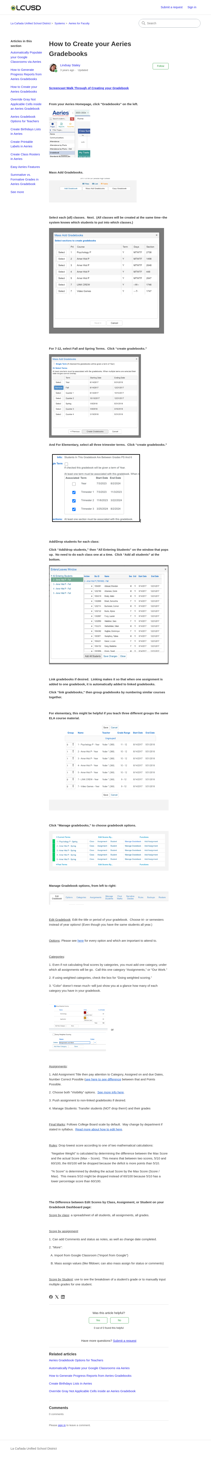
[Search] (169, 23)
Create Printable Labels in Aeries (22, 144)
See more (17, 192)
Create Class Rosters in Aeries (25, 156)
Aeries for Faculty (79, 23)
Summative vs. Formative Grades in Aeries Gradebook (25, 179)
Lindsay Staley (70, 65)
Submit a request (172, 7)
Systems (60, 23)
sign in (62, 1425)
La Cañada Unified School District (30, 23)
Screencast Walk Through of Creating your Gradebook (89, 88)
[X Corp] (57, 1297)
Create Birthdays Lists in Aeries (26, 131)
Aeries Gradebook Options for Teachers (25, 119)
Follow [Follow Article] (160, 66)
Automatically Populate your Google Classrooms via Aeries (26, 57)
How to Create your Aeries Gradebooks (24, 89)
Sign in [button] (192, 7)
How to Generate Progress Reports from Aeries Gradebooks (26, 74)
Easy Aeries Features (25, 167)
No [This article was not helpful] (119, 1320)
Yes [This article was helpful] (98, 1320)
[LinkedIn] (63, 1297)
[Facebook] (51, 1297)
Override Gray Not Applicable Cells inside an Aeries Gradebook (26, 104)
